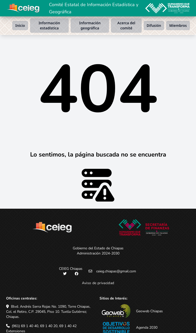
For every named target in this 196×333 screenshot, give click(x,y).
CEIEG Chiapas (70, 268)
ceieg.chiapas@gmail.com (116, 271)
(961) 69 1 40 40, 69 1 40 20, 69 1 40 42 (44, 326)
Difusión (154, 25)
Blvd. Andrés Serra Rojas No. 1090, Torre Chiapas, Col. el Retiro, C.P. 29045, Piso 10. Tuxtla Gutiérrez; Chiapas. (48, 311)
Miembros (178, 25)
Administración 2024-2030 (98, 253)
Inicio (20, 25)
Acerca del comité (126, 25)
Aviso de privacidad (98, 283)
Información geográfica (90, 25)
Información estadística (49, 25)
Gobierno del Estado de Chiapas (98, 248)
